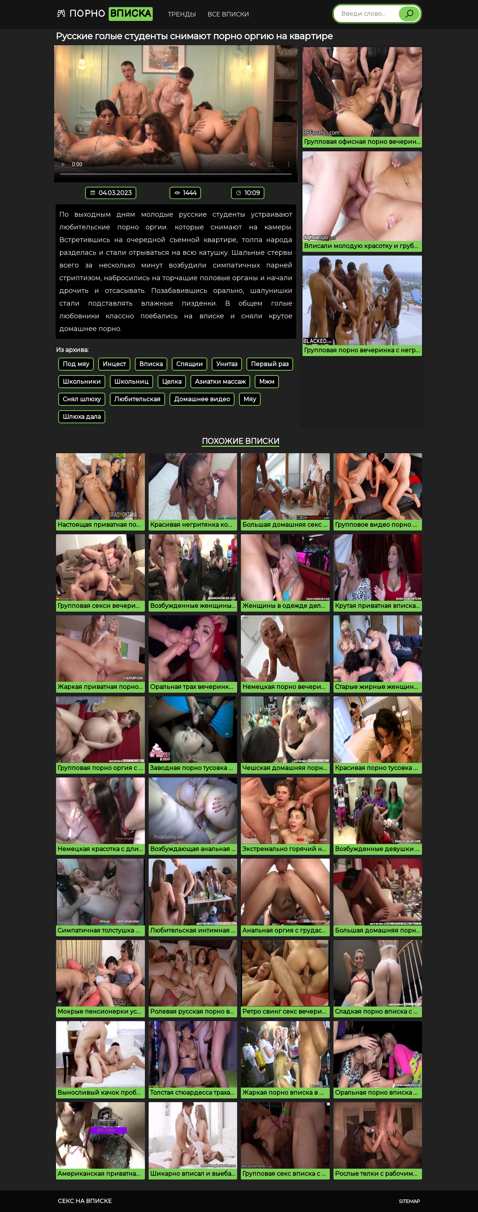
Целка (171, 381)
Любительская (137, 399)
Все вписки (228, 14)
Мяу (249, 399)
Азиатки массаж (220, 381)
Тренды (182, 14)
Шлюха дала (82, 416)
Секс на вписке (85, 1201)
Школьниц (131, 381)
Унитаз (227, 364)
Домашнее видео (202, 399)
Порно (104, 14)
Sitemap (409, 1201)
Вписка (151, 364)
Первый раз (270, 364)
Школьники (82, 381)
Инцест (114, 364)
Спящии (189, 364)
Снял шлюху (82, 399)
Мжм (266, 381)
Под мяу (76, 364)
